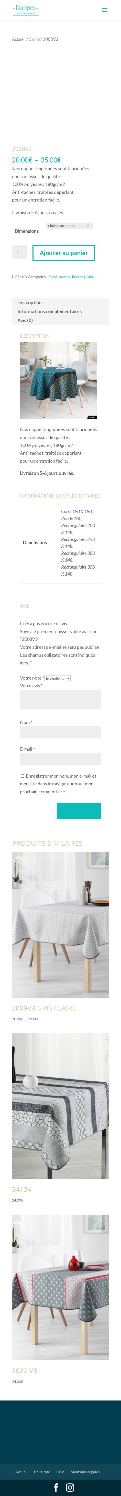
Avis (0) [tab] (25, 320)
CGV (60, 1472)
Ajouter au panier (64, 252)
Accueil (19, 39)
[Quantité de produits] (19, 252)
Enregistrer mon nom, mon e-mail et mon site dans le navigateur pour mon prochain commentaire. (58, 783)
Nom (26, 722)
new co (64, 276)
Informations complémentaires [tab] (49, 311)
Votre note (32, 678)
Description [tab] (29, 302)
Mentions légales (85, 1472)
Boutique (42, 1472)
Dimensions (27, 231)
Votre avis (31, 685)
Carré (34, 39)
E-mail (27, 749)
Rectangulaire (83, 276)
